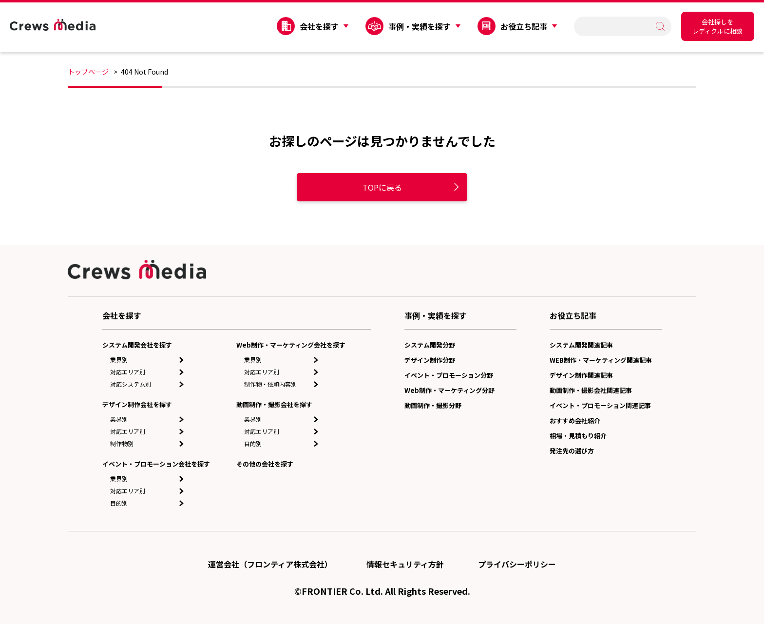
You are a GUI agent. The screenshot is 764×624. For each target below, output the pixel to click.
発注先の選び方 (572, 450)
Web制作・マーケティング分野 (449, 390)
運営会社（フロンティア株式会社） (270, 564)
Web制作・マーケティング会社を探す (290, 345)
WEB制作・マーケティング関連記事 (601, 360)
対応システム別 (130, 384)
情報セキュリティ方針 (405, 564)
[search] (618, 26)
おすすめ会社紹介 (575, 420)
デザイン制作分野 (429, 360)
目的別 (119, 503)
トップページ (88, 72)
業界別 (119, 359)
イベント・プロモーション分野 (448, 375)
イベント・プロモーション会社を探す (156, 463)
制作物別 (122, 443)
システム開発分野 (429, 345)
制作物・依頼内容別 (270, 384)
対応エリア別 (127, 372)
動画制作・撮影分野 (432, 405)
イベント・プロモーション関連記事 (600, 405)
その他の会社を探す (264, 463)
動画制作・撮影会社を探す (274, 404)
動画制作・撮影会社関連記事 (591, 390)
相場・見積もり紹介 (578, 435)
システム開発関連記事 (581, 345)
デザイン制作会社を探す (137, 404)
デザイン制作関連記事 (581, 375)
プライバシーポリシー (517, 564)
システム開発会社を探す (137, 345)
